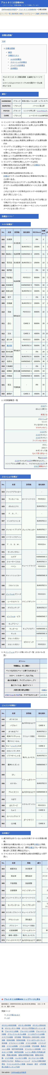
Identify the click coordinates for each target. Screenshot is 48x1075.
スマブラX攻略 (7, 1037)
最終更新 (15, 14)
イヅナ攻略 (9, 1058)
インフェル (10, 594)
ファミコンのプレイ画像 (16, 1064)
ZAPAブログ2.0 (7, 1061)
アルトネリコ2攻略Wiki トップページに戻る (22, 999)
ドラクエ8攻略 (12, 1046)
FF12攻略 (35, 1046)
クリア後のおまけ (13, 1015)
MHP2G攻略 (19, 1052)
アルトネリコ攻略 (11, 1031)
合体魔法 (14, 68)
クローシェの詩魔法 (18, 62)
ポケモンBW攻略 (24, 1025)
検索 (21, 14)
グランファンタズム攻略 (17, 1034)
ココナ (42, 432)
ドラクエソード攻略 (16, 1043)
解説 (10, 52)
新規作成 (44, 14)
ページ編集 (35, 14)
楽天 (36, 1064)
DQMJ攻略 (11, 1040)
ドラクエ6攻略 (31, 1043)
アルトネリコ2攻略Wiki (12, 2)
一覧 (9, 14)
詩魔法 (37, 165)
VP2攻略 (18, 1037)
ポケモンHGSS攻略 (9, 1025)
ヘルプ (26, 14)
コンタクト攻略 (21, 1058)
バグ (8, 1018)
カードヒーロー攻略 (36, 1058)
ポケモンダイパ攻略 (12, 1028)
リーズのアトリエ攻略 (36, 1034)
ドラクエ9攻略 (24, 1046)
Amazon (30, 1064)
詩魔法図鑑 (7, 35)
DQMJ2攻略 (20, 1040)
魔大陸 (9, 346)
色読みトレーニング (22, 1061)
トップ (3, 14)
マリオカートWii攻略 (33, 1049)
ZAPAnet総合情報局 (9, 9)
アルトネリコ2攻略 (27, 1031)
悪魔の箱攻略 (12, 1055)
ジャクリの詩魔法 (17, 65)
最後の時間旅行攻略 (26, 1055)
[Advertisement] (24, 23)
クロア (43, 406)
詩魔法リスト (13, 55)
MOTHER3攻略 (17, 1049)
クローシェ (42, 419)
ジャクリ (5, 705)
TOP (4, 41)
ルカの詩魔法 (15, 59)
